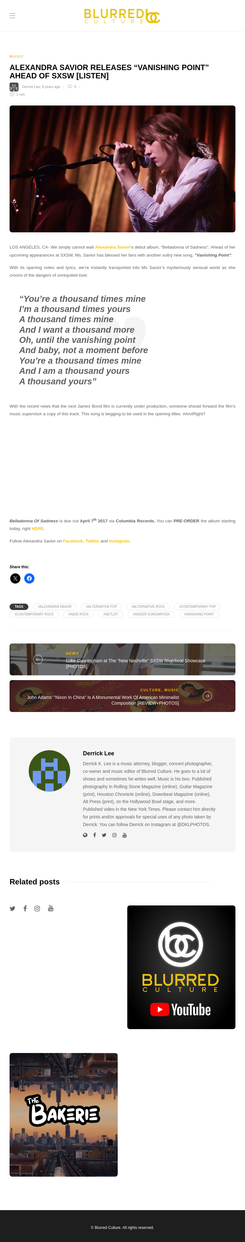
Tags (19, 606)
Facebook (73, 541)
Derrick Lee (31, 87)
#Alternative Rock (148, 606)
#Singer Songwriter (151, 614)
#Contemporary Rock (34, 614)
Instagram (119, 541)
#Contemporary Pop (197, 606)
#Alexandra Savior (54, 606)
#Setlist (110, 614)
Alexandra (105, 247)
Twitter (92, 541)
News (72, 653)
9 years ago (51, 87)
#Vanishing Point (199, 614)
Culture (150, 690)
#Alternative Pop (101, 606)
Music (17, 56)
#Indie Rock (78, 614)
